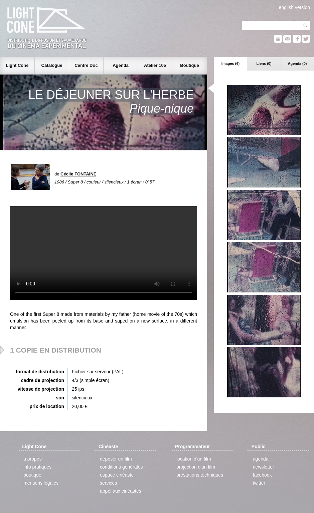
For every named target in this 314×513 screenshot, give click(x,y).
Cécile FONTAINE (78, 173)
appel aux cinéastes (120, 491)
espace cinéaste (117, 475)
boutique (32, 475)
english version (294, 7)
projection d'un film (195, 467)
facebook (262, 475)
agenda (261, 459)
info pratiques (37, 467)
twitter (259, 483)
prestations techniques (199, 475)
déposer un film (116, 459)
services (108, 483)
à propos (32, 459)
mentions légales (40, 483)
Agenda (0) (297, 63)
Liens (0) (263, 63)
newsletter (263, 467)
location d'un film (193, 459)
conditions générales (121, 467)
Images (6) (230, 63)
